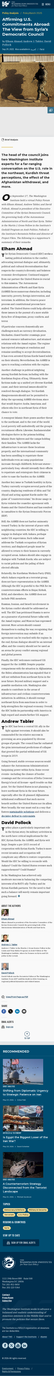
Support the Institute (26, 1337)
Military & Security (38, 1210)
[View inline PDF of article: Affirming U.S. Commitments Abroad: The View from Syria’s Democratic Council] (27, 997)
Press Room (7, 1297)
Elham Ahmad (13, 41)
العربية (33, 49)
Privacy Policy (23, 1368)
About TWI (7, 1337)
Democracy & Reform (14, 1210)
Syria (6, 1228)
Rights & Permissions (11, 1371)
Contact (6, 1294)
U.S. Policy (23, 1214)
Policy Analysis (10, 13)
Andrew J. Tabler (33, 41)
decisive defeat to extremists (18, 816)
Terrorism (9, 1214)
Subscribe (7, 1300)
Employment (8, 1368)
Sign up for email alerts (21, 1243)
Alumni (43, 1337)
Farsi (42, 49)
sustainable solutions (22, 811)
